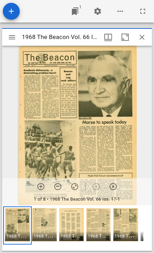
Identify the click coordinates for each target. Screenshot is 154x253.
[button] (17, 225)
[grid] (77, 228)
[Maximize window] (125, 37)
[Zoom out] (57, 186)
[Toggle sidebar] (12, 37)
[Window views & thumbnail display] (108, 37)
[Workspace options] (120, 11)
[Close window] (142, 37)
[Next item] (113, 186)
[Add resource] (11, 11)
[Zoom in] (40, 186)
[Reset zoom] (74, 186)
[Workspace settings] (97, 11)
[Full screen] (142, 11)
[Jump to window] (75, 11)
